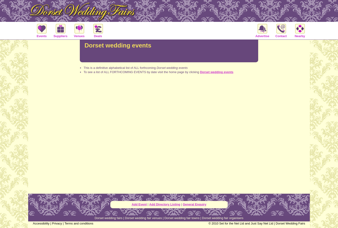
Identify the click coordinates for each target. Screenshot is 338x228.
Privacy (57, 223)
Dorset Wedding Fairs (290, 223)
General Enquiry (194, 204)
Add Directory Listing (164, 204)
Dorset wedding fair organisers (222, 218)
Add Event (139, 204)
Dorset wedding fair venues (143, 218)
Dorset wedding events (216, 72)
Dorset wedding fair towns (182, 218)
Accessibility (41, 223)
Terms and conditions (79, 223)
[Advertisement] (169, 96)
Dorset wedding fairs (109, 218)
